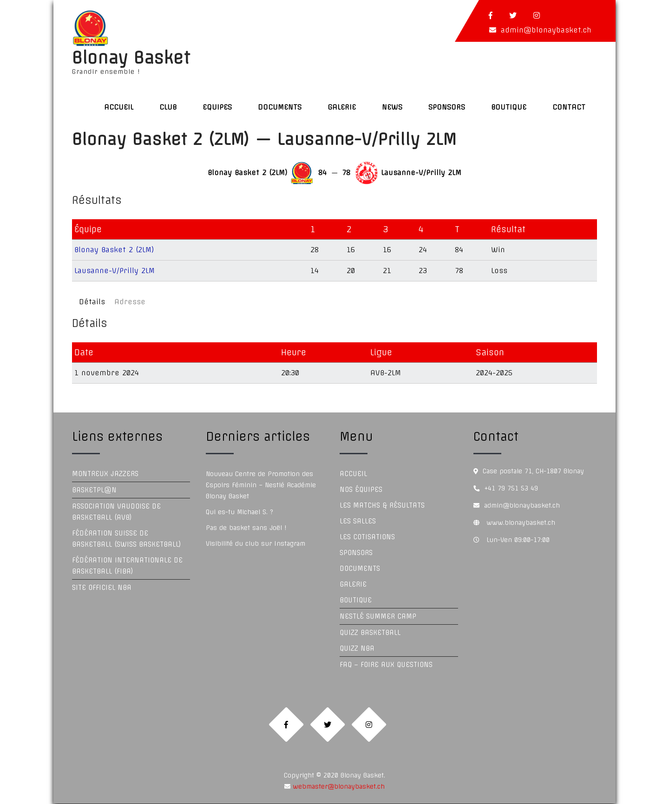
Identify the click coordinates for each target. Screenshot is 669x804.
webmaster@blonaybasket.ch (337, 787)
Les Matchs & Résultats (382, 505)
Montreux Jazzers (105, 474)
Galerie (342, 107)
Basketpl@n (94, 490)
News (392, 107)
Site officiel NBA (101, 587)
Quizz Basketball (370, 632)
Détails (92, 301)
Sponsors (446, 107)
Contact (568, 107)
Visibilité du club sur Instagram (255, 543)
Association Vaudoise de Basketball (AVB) (116, 512)
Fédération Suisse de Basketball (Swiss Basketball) (126, 539)
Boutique (508, 107)
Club (168, 107)
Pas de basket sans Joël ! (246, 527)
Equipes (217, 107)
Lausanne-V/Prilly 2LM (114, 270)
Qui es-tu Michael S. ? (239, 512)
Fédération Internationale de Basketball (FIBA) (127, 565)
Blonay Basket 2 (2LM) (114, 249)
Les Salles (358, 521)
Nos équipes (361, 489)
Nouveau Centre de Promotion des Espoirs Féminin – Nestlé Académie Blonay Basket (261, 485)
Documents (280, 107)
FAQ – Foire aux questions (386, 664)
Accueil (118, 107)
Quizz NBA (357, 648)
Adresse (129, 301)
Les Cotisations (367, 537)
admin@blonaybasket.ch (546, 30)
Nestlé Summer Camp (378, 616)
